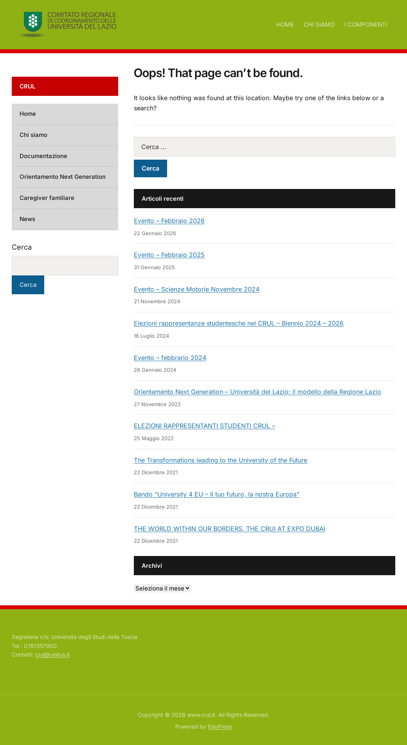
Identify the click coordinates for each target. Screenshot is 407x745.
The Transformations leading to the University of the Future (220, 460)
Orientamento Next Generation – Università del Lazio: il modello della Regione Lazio (257, 392)
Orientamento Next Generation (63, 176)
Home (28, 113)
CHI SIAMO (319, 24)
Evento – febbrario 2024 (170, 358)
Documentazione (43, 156)
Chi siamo (33, 135)
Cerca (22, 247)
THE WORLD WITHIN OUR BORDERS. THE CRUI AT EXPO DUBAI (229, 529)
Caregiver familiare (47, 198)
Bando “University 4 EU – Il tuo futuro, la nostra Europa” (216, 494)
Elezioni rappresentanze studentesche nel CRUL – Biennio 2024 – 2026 (239, 323)
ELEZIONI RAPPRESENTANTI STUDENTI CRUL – (204, 426)
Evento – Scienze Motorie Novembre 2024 (196, 289)
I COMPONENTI (365, 24)
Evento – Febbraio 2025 (169, 255)
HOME (285, 24)
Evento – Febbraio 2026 (169, 221)
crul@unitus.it (52, 654)
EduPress (220, 726)
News (27, 219)
